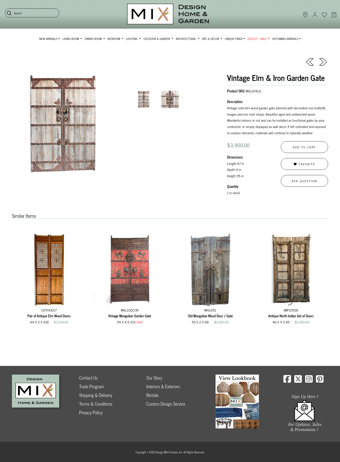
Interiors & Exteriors (163, 386)
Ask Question (304, 180)
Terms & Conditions (95, 403)
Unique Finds (233, 38)
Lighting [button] (132, 38)
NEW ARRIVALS (48, 38)
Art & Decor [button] (211, 38)
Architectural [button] (186, 38)
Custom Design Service (165, 403)
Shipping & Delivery (95, 395)
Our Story (154, 377)
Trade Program (91, 386)
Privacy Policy (91, 412)
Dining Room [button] (93, 38)
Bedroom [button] (114, 38)
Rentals (152, 395)
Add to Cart (304, 146)
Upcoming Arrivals (285, 38)
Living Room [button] (71, 38)
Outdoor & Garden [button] (157, 38)
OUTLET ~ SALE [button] (257, 38)
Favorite (304, 163)
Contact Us (88, 377)
